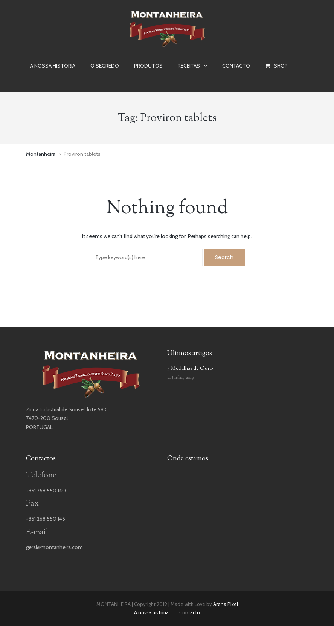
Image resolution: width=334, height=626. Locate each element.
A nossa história (151, 612)
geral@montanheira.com (54, 547)
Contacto (189, 612)
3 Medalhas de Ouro (190, 368)
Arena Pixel (225, 604)
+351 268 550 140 (46, 490)
